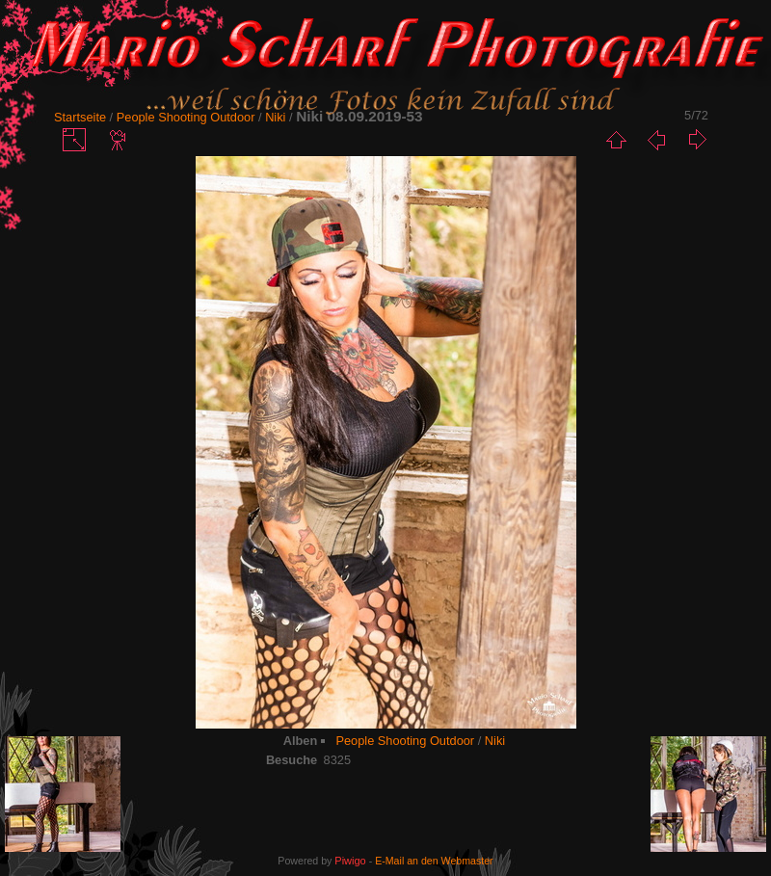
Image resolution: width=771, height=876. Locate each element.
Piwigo (349, 860)
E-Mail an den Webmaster (433, 860)
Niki (275, 117)
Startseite (80, 117)
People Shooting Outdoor (186, 117)
